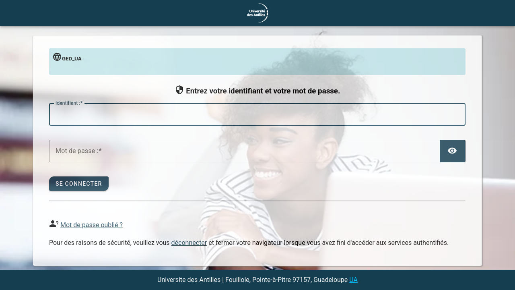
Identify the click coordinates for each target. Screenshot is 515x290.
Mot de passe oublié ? (91, 225)
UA (353, 280)
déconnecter (189, 242)
